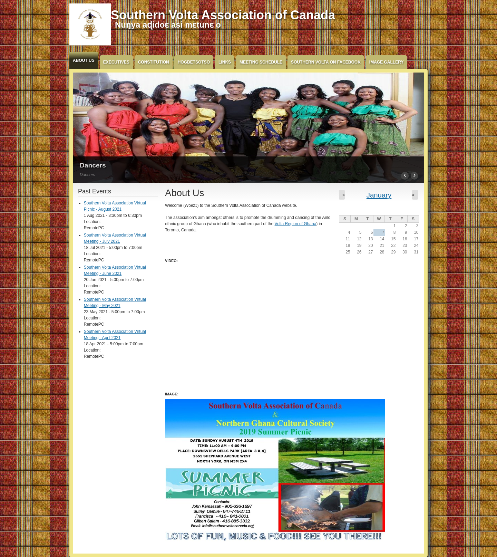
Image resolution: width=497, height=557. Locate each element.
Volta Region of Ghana (295, 223)
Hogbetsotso (194, 62)
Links (224, 62)
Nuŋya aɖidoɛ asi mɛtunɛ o (168, 24)
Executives (116, 62)
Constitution (153, 62)
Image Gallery (386, 62)
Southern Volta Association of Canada (223, 15)
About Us (84, 60)
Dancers (93, 165)
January (379, 195)
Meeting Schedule (261, 62)
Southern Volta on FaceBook (326, 62)
